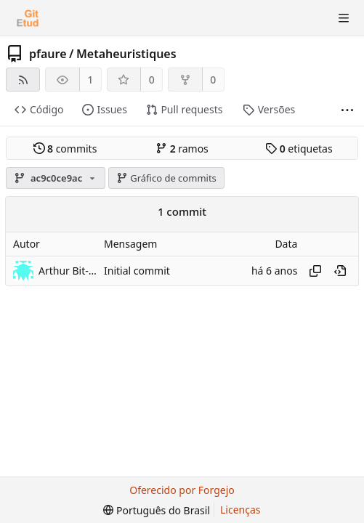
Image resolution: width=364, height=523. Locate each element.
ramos (182, 148)
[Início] (27, 18)
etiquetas (298, 148)
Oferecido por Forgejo (182, 490)
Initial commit (137, 270)
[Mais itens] (347, 110)
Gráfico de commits (166, 178)
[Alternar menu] (344, 18)
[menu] (156, 510)
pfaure (48, 53)
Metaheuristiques (126, 53)
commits (65, 148)
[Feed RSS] (23, 80)
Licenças (240, 509)
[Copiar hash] (315, 271)
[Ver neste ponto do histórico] (340, 271)
